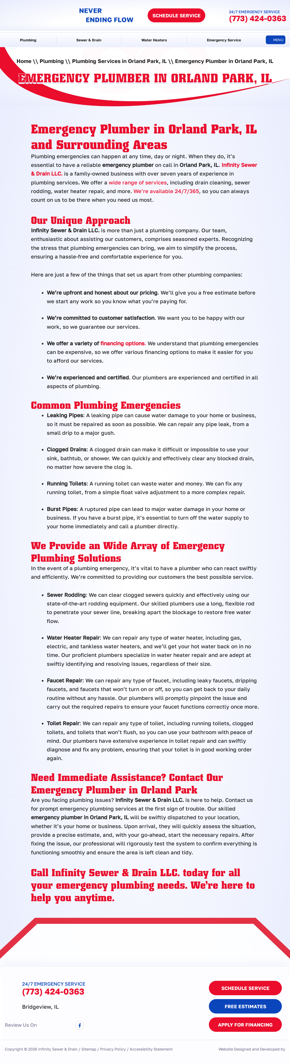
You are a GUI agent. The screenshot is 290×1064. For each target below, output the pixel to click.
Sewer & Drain (88, 40)
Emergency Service (224, 40)
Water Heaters (154, 40)
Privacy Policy (113, 1049)
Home (24, 61)
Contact (186, 776)
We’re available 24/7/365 (166, 191)
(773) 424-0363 (257, 18)
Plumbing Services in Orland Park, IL (119, 61)
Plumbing (28, 40)
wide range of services (138, 182)
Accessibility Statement (151, 1049)
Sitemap (88, 1049)
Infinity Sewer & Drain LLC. (116, 872)
